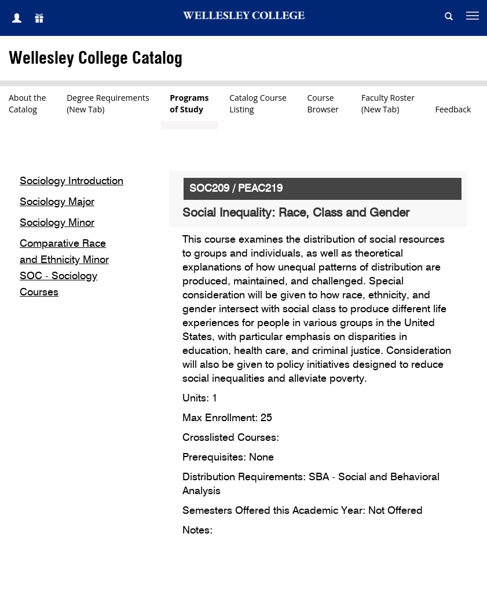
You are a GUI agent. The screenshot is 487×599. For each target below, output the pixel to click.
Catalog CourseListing (258, 103)
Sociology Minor (57, 223)
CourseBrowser (324, 103)
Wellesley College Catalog (95, 58)
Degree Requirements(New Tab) (108, 103)
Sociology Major (57, 202)
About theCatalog (27, 103)
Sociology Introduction (71, 181)
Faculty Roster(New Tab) (388, 103)
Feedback (453, 109)
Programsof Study (189, 103)
